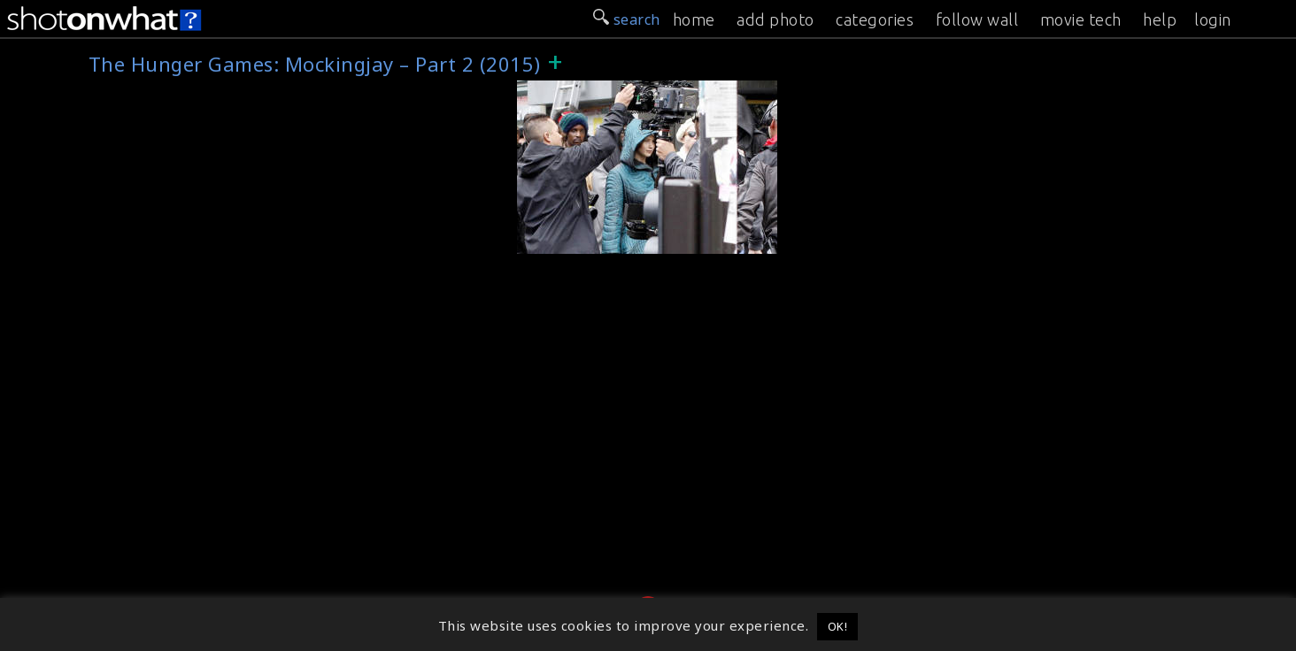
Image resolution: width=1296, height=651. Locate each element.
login (1212, 19)
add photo (775, 19)
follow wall (977, 19)
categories (875, 19)
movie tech (1081, 19)
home (694, 19)
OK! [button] (838, 626)
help (1159, 19)
